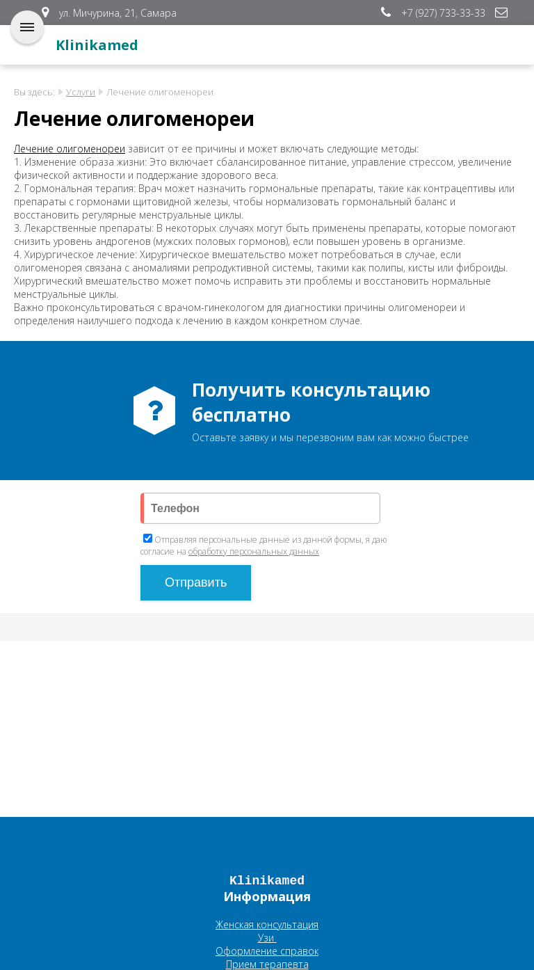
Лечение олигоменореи (69, 148)
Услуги (80, 92)
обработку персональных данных (253, 551)
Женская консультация (267, 924)
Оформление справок (267, 950)
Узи (267, 937)
